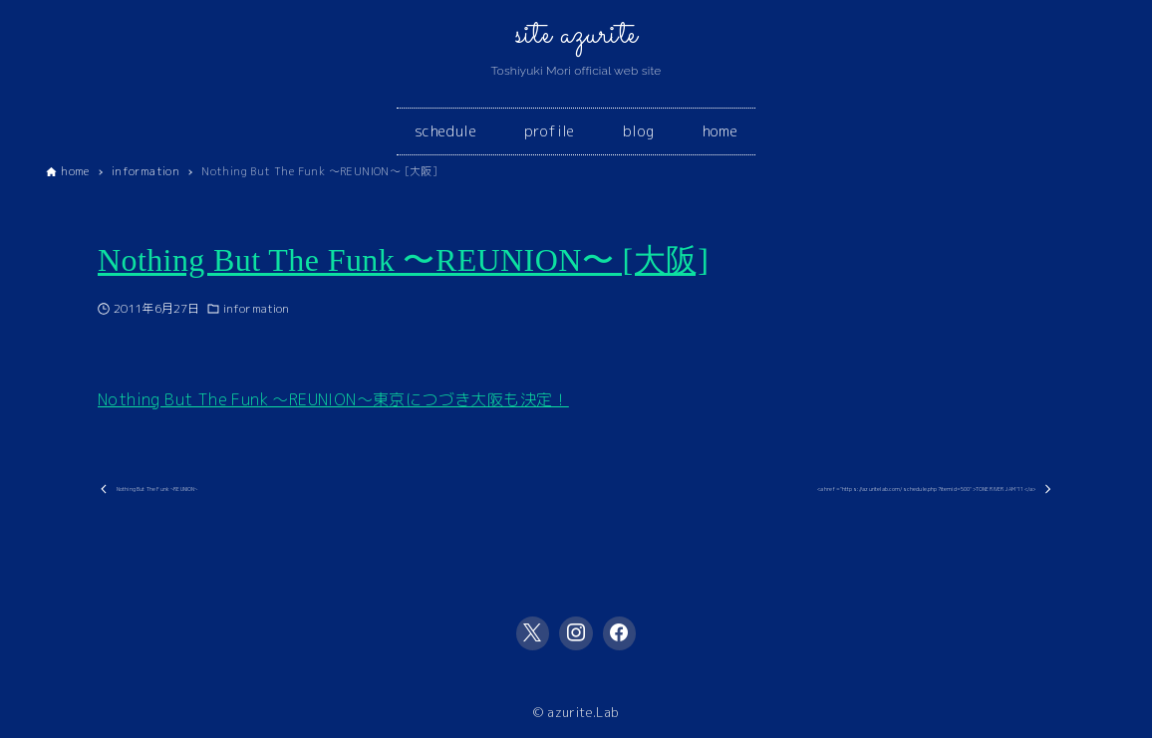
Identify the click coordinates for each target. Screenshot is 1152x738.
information (256, 308)
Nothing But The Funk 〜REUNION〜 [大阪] (403, 260)
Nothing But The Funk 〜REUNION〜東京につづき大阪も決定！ (333, 399)
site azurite (576, 35)
